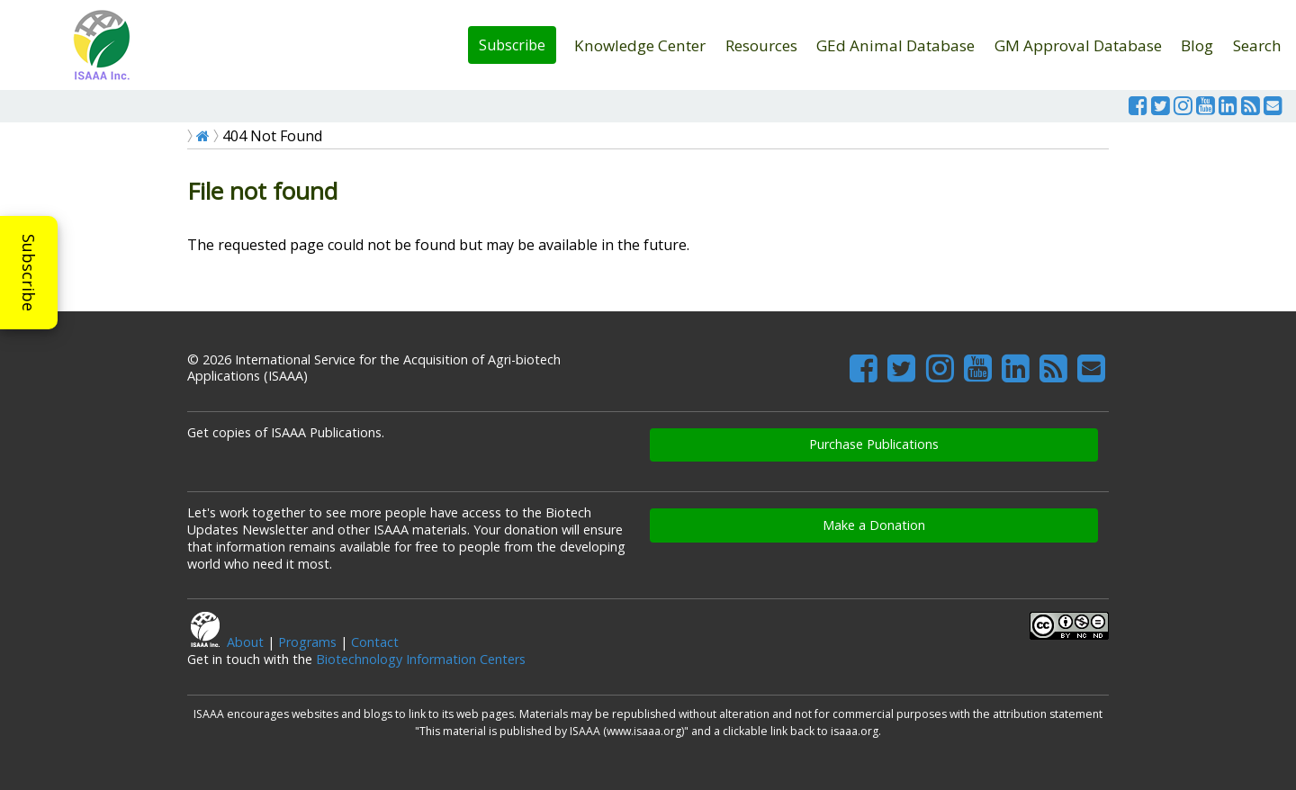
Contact (375, 642)
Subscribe (512, 45)
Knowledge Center (640, 45)
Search (1257, 45)
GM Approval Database (1078, 45)
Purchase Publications (874, 444)
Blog (1197, 45)
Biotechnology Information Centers (421, 659)
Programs (307, 642)
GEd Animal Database (895, 45)
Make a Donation (874, 525)
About (245, 642)
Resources (761, 45)
